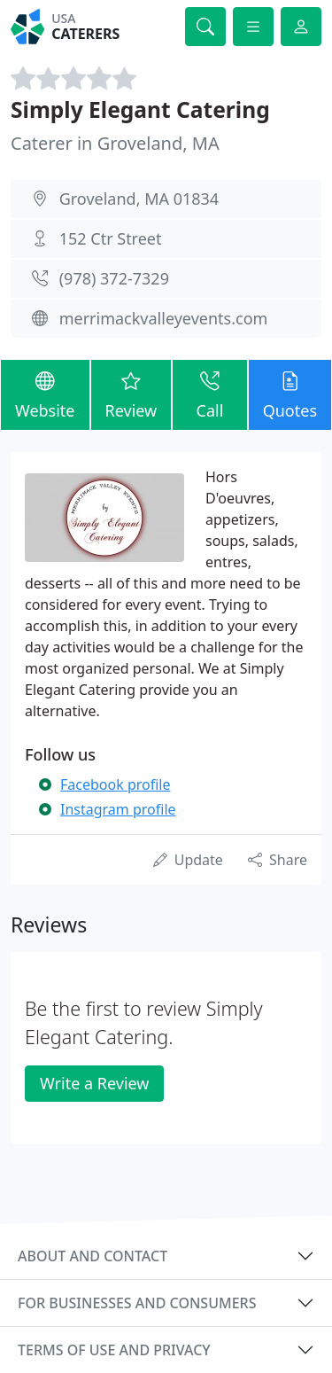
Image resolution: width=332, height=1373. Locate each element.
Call (209, 394)
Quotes (290, 394)
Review (131, 394)
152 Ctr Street (110, 238)
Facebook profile (115, 784)
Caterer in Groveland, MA (115, 143)
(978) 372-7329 (114, 278)
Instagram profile (118, 809)
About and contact (92, 1256)
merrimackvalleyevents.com (163, 318)
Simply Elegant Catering (140, 109)
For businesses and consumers (137, 1303)
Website (45, 394)
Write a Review (94, 1083)
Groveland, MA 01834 (139, 198)
